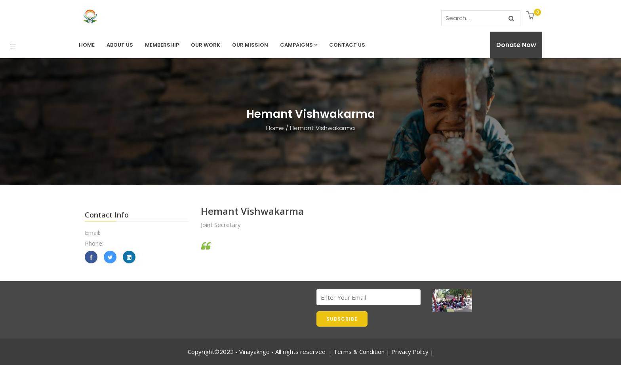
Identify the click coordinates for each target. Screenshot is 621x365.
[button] (531, 16)
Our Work (205, 45)
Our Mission (250, 45)
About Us (120, 45)
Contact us (347, 45)
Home (87, 45)
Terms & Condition (359, 352)
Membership (162, 45)
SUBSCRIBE (342, 319)
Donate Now (516, 44)
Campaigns (298, 45)
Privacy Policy (410, 352)
